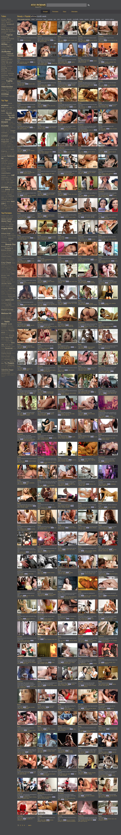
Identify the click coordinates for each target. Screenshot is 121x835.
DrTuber (4, 33)
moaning (11, 177)
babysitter (114, 239)
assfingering (48, 259)
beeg (44, 19)
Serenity (3, 351)
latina (8, 166)
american (11, 105)
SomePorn (4, 79)
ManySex (10, 56)
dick (7, 140)
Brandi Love (5, 246)
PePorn (9, 64)
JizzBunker (6, 51)
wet (12, 207)
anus (102, 484)
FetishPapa (5, 37)
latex (107, 485)
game (28, 798)
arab (58, 19)
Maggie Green (7, 308)
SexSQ (11, 75)
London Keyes (5, 306)
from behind (85, 304)
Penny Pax (4, 331)
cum (14, 132)
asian (7, 107)
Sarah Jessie (9, 345)
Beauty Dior (10, 244)
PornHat (4, 68)
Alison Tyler (8, 223)
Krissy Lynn (12, 296)
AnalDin (3, 26)
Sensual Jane (9, 350)
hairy (14, 154)
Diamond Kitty (9, 266)
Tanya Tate (4, 365)
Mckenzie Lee (4, 311)
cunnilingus (11, 136)
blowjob (4, 122)
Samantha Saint (5, 342)
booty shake (8, 124)
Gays (64, 11)
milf (12, 175)
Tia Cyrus (3, 366)
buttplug (109, 372)
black (2, 120)
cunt (2, 138)
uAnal (12, 83)
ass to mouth (73, 393)
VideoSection (7, 87)
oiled (2, 182)
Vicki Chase (10, 375)
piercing (9, 185)
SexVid (7, 77)
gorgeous (65, 195)
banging (115, 640)
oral (8, 182)
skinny (3, 196)
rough (8, 192)
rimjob (12, 191)
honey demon (67, 153)
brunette (4, 126)
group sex (9, 154)
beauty (3, 113)
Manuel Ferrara (7, 310)
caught (30, 797)
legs (11, 166)
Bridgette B (9, 248)
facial (9, 146)
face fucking (10, 144)
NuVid (3, 63)
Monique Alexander (6, 319)
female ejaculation (65, 598)
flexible (68, 485)
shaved (9, 194)
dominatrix (113, 484)
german (12, 152)
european (4, 144)
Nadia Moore (5, 322)
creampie (4, 132)
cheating (3, 127)
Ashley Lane (4, 239)
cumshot (4, 136)
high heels (6, 158)
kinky (8, 165)
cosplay (104, 776)
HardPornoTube (6, 40)
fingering (4, 151)
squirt (11, 198)
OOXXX (3, 64)
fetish (12, 149)
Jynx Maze (4, 290)
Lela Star (3, 301)
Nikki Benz (10, 326)
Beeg (3, 29)
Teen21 (3, 81)
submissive (80, 753)
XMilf (13, 90)
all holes (83, 752)
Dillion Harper (5, 267)
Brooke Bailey (10, 251)
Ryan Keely (9, 341)
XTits (7, 92)
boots (83, 261)
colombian (80, 370)
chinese (43, 821)
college (3, 129)
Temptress (10, 365)
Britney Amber (6, 250)
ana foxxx (63, 774)
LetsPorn (4, 56)
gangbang (7, 152)
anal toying (92, 730)
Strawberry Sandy (9, 359)
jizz (2, 165)
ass (11, 107)
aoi (20, 752)
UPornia (8, 84)
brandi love (68, 438)
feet (9, 147)
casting (11, 126)
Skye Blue (7, 357)
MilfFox (11, 61)
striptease (10, 199)
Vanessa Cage (5, 371)
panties (11, 183)
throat (7, 203)
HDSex (4, 44)
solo (2, 198)
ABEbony (10, 21)
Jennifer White (6, 284)
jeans (18, 687)
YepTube (12, 96)
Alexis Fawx (6, 221)
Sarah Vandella (6, 346)
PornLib (8, 70)
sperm (32, 440)
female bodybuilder (21, 440)
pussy (7, 189)
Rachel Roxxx (9, 332)
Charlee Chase (5, 258)
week (44, 16)
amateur (4, 105)
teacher (87, 19)
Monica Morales (6, 318)
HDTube (10, 44)
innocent (65, 304)
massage (3, 171)
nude (11, 180)
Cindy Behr (11, 261)
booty (3, 124)
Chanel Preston (6, 256)
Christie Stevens (10, 259)
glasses (25, 128)
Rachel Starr (4, 334)
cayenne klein (81, 348)
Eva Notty (13, 270)
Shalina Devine (6, 353)
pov (10, 187)
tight (11, 203)
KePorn (3, 53)
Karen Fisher (8, 291)
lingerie (3, 170)
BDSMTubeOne (5, 27)
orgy (2, 183)
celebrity (39, 552)
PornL (3, 70)
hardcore (11, 156)
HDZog (3, 46)
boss (105, 41)
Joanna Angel (9, 286)
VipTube (3, 88)
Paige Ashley (11, 329)
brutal (18, 641)
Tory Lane (7, 368)
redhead (3, 191)
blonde (8, 120)
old (5, 182)
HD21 (8, 42)
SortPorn (11, 79)
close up (13, 127)
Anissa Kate (6, 234)
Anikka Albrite (8, 232)
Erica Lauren (6, 270)
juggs (5, 165)
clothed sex (68, 461)
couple (7, 131)
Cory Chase (6, 263)
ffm (22, 731)
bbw (7, 111)
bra (81, 108)
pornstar (4, 187)
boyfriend (80, 196)
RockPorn (4, 73)
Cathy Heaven (10, 254)
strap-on (107, 663)
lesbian (3, 168)
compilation (8, 129)
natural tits (8, 179)
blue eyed (80, 821)
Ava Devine (10, 242)
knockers (3, 166)
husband (9, 162)
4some (102, 371)
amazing (22, 107)
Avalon (3, 244)
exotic (89, 459)
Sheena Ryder (5, 356)
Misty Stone (8, 316)
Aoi (5, 235)
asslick (107, 195)
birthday (49, 550)
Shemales (74, 11)
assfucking (10, 109)
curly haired (65, 573)
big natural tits (4, 117)
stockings (4, 199)
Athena (10, 239)
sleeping (98, 19)
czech (70, 217)
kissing (12, 165)
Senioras (11, 73)
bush (112, 818)
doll (116, 595)
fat (6, 147)
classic (27, 262)
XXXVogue (4, 96)
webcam (8, 207)
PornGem (10, 66)
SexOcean (4, 75)
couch (83, 108)
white (2, 208)
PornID (10, 68)
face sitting (4, 146)
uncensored (10, 205)
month (39, 16)
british (13, 124)
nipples (8, 180)
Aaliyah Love (5, 216)
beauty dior (26, 439)
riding (8, 191)
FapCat (9, 35)
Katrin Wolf (4, 294)
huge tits (3, 162)
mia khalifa (75, 19)
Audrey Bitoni (4, 240)
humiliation (85, 774)
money (46, 195)
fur (31, 818)
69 (61, 238)
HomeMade (4, 48)
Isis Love (10, 277)
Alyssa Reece (4, 224)
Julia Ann (12, 288)
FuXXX (11, 39)
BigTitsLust (9, 29)
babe (3, 111)
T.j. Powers (9, 363)
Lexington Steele (6, 303)
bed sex (93, 107)
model (74, 217)
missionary (4, 177)
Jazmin (13, 282)
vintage (3, 207)
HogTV (8, 46)
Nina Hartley (10, 327)
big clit (112, 393)
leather (42, 573)
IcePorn (3, 49)
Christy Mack (4, 261)
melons (9, 175)
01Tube (3, 19)
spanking (7, 198)
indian (13, 162)
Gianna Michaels (6, 273)
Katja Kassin (9, 293)
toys (5, 205)
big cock (11, 115)
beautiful (69, 19)
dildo (11, 140)
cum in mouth (5, 134)
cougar (3, 131)
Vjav (14, 88)
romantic (3, 192)
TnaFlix (9, 81)
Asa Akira (4, 237)
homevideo (4, 160)
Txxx (8, 83)
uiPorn (3, 84)
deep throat (101, 218)
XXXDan (5, 94)
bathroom (111, 173)
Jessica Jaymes (5, 285)
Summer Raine (5, 361)
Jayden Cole (9, 280)
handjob (4, 156)
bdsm (10, 111)
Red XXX (11, 334)
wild (9, 208)
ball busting (27, 640)
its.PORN (10, 49)
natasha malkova (109, 19)
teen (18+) (106, 304)
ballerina (63, 484)
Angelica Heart (5, 230)
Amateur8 (10, 24)
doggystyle (5, 141)
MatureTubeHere (6, 59)
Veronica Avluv (5, 373)
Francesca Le (4, 272)
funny (2, 152)
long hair (8, 170)
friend (13, 151)
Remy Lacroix (4, 336)
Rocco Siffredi (5, 339)
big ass (9, 113)
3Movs (9, 19)
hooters (10, 160)
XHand (9, 90)
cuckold (10, 132)
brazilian (90, 573)
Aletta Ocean (9, 217)
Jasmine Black (5, 279)
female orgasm (23, 173)
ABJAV (3, 22)
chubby (8, 127)
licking (9, 168)
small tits (11, 196)
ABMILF (8, 22)
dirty (70, 596)
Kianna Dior (4, 296)
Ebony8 (9, 33)
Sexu (3, 77)
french (9, 151)
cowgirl (12, 131)
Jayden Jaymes (6, 282)
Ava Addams (6, 241)
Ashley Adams (12, 237)
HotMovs (10, 48)
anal (3, 107)
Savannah (9, 348)
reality (12, 189)
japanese (10, 163)
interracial (4, 163)
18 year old (4, 103)
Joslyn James (4, 288)
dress (75, 194)
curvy (6, 138)
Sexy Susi (8, 351)
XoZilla (3, 92)
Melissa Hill (6, 313)
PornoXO (4, 72)
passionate (4, 185)
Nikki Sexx (3, 327)
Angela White (7, 228)
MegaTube (4, 61)
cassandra (87, 795)
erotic (64, 41)
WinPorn (4, 90)
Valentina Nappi (7, 370)
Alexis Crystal (6, 219)
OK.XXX (9, 63)
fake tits (13, 146)
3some (10, 103)
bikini (33, 83)
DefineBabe (4, 31)
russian (12, 192)
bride (43, 217)
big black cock (51, 326)
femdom (8, 149)
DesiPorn (12, 31)
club (33, 172)
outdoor (6, 183)
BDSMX (13, 27)
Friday (10, 272)
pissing (14, 185)
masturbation (6, 173)
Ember (9, 269)
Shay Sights (8, 354)
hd (2, 158)
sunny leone (39, 19)
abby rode (22, 506)
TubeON (3, 83)
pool (27, 484)
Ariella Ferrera (11, 235)
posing (18, 305)
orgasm (12, 182)
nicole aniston (41, 463)
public (3, 189)
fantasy (3, 147)
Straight (45, 11)
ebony (10, 143)
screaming (3, 194)
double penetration (71, 821)
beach (91, 85)
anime (21, 552)
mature (3, 175)
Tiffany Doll (9, 366)
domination (73, 596)
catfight (73, 151)
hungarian (84, 596)
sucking (3, 201)
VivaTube (9, 88)
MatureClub (5, 57)
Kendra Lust (11, 294)
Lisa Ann (8, 305)
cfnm (114, 662)
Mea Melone (12, 311)
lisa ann (30, 196)
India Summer (5, 276)
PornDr (3, 66)
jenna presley (65, 174)
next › (30, 825)
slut (6, 196)
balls (89, 392)
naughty (3, 180)
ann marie (68, 347)
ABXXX (3, 24)
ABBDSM (4, 21)
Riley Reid (9, 338)
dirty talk (87, 620)
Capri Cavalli (4, 253)
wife (6, 208)
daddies (94, 550)
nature (14, 179)
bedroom (110, 151)
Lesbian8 (9, 54)
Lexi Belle (8, 301)
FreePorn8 (4, 39)
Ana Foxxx (9, 226)
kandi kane (22, 687)
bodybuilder (32, 439)
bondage (11, 122)
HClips (3, 42)
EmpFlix (3, 35)
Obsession (4, 329)
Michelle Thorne (5, 315)
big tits (12, 117)
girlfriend (3, 154)
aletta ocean (84, 281)
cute (9, 138)
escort (48, 239)
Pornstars (55, 11)
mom (3, 179)
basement (49, 797)
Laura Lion (9, 300)
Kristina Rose (4, 298)
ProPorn (10, 72)
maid (105, 63)
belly (74, 729)
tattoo (8, 201)
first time (44, 486)
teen (55, 19)
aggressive (83, 663)
